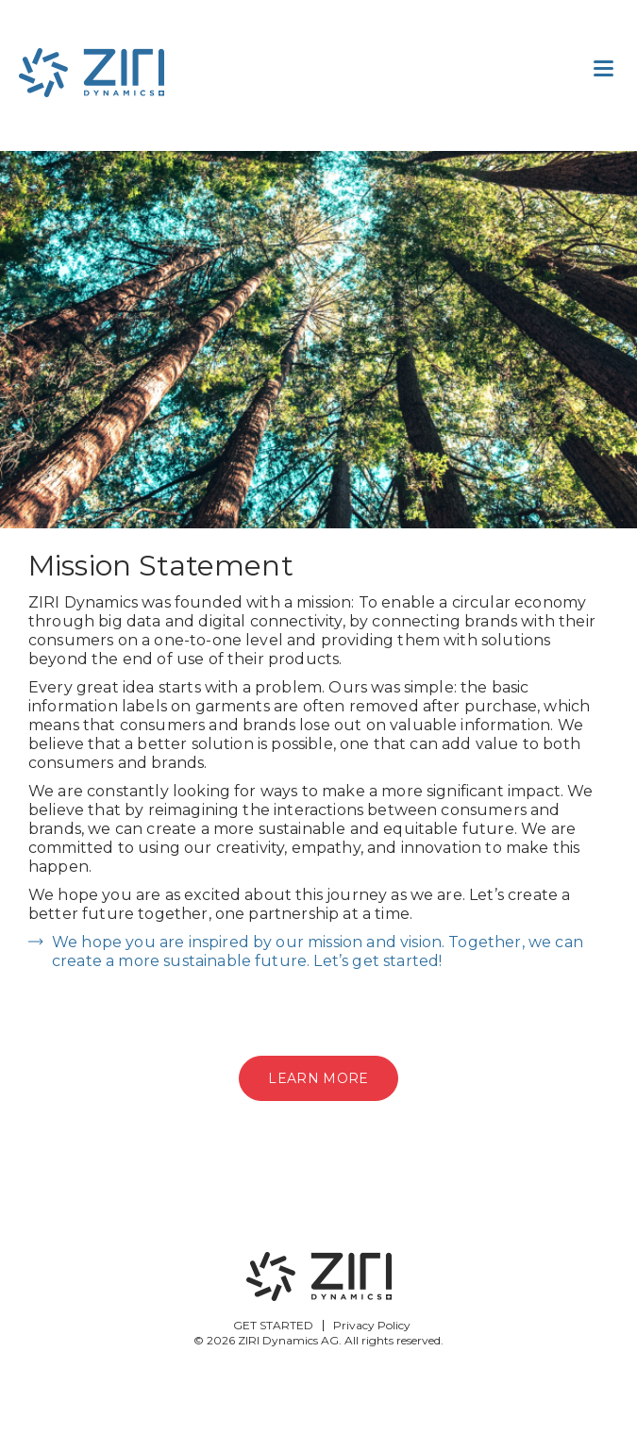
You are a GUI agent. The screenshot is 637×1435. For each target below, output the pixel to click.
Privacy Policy (372, 1325)
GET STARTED (273, 1325)
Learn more (318, 1078)
